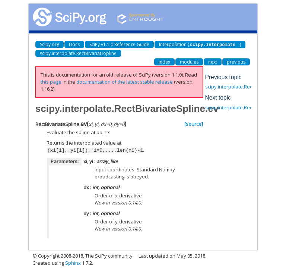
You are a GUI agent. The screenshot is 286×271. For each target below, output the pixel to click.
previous (236, 61)
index (164, 61)
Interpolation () (200, 44)
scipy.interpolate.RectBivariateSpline (78, 53)
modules (189, 61)
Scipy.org (49, 44)
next (212, 61)
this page (51, 81)
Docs (74, 44)
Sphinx (73, 262)
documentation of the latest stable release (124, 81)
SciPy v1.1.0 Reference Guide (119, 44)
